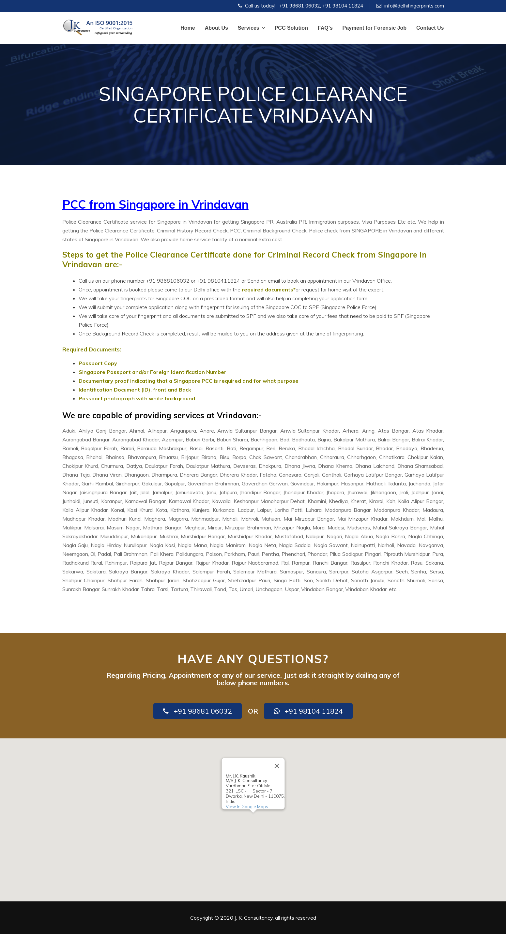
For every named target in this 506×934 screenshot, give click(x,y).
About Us (216, 28)
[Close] (276, 766)
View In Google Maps (246, 806)
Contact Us (430, 28)
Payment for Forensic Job (375, 28)
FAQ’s (325, 28)
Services (251, 28)
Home (187, 28)
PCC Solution (291, 28)
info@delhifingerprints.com (414, 6)
